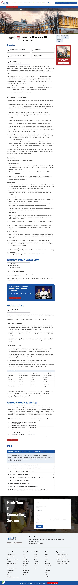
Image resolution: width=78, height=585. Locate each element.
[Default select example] (44, 519)
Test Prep (38, 3)
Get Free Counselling (63, 63)
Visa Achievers (10, 570)
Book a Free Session (15, 298)
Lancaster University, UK (27, 9)
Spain (24, 574)
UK (24, 556)
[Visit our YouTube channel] (12, 542)
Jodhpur (47, 576)
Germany (25, 563)
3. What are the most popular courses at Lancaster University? (24, 468)
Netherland (25, 572)
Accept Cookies (53, 583)
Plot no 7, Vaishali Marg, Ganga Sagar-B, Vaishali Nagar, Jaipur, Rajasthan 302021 (47, 539)
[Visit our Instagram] (8, 542)
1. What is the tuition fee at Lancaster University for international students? (27, 451)
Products (30, 3)
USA (24, 554)
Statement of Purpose (12, 563)
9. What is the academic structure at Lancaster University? (23, 486)
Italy (24, 569)
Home (8, 9)
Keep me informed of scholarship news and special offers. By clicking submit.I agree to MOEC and (53, 522)
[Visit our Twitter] (17, 542)
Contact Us (44, 3)
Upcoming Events (11, 554)
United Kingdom (16, 9)
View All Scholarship (12, 439)
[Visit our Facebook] (10, 542)
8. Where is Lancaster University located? (18, 483)
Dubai (46, 574)
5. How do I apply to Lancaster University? (19, 474)
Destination (19, 3)
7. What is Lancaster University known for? (19, 480)
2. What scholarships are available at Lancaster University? (23, 465)
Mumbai (47, 558)
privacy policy (43, 522)
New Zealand (26, 561)
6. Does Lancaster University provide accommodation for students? (25, 477)
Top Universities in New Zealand (63, 561)
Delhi (35, 556)
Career (8, 567)
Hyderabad (36, 563)
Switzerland (26, 570)
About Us (14, 3)
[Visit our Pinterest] (19, 542)
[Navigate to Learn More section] (50, 3)
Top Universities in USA (61, 556)
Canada (25, 558)
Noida (35, 558)
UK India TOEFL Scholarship (13, 578)
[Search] (48, 3)
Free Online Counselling (12, 559)
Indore (35, 569)
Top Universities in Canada (62, 554)
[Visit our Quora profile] (21, 542)
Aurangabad (37, 567)
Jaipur (35, 554)
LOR (8, 565)
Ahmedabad (48, 563)
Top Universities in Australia (62, 559)
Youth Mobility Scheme (12, 569)
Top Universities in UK (60, 558)
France (25, 567)
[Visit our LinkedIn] (14, 542)
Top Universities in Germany (62, 563)
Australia (25, 559)
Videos (25, 3)
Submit (39, 526)
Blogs (34, 3)
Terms (38, 522)
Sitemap (9, 561)
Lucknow (36, 561)
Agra (35, 565)
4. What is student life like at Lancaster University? (21, 471)
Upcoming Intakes (11, 556)
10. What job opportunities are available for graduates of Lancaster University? (28, 490)
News (8, 558)
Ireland (25, 565)
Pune (35, 559)
